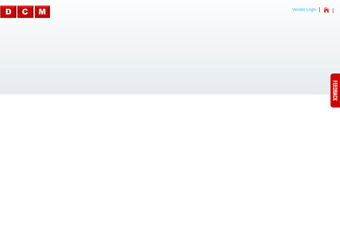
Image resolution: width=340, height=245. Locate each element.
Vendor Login (304, 9)
